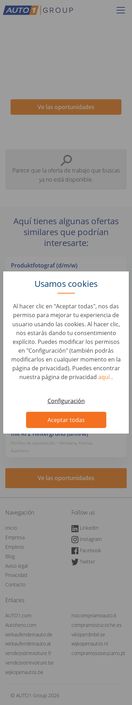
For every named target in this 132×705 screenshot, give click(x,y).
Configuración (66, 401)
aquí (104, 377)
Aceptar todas (66, 420)
